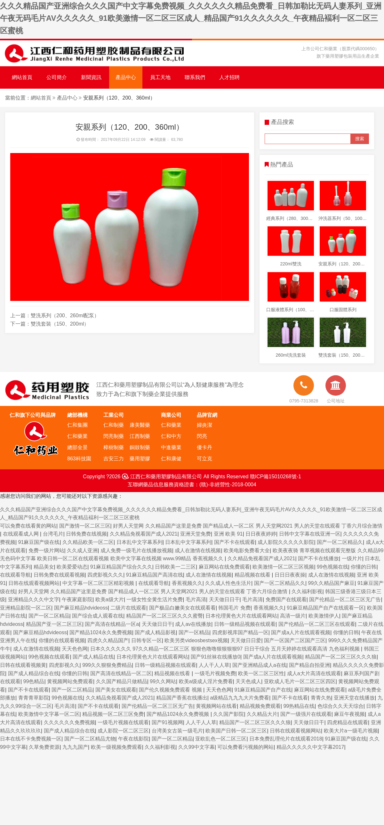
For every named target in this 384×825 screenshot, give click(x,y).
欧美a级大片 (109, 599)
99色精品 (33, 681)
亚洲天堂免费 (195, 534)
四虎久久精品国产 (107, 640)
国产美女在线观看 (115, 689)
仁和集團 (77, 425)
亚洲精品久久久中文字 (33, 599)
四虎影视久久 (64, 665)
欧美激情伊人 (323, 616)
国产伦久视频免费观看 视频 (171, 689)
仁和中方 (171, 436)
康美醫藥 (140, 425)
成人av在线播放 (193, 624)
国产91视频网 (167, 722)
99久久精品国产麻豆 (331, 583)
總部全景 (77, 447)
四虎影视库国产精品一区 (240, 632)
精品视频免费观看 (260, 706)
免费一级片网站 (46, 550)
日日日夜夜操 (290, 575)
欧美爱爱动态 (72, 567)
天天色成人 (248, 681)
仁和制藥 (113, 425)
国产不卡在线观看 (234, 542)
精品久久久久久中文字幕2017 (310, 747)
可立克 (204, 458)
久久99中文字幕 (196, 747)
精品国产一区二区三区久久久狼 (341, 656)
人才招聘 (229, 77)
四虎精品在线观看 (347, 722)
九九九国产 (75, 747)
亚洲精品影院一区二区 (25, 608)
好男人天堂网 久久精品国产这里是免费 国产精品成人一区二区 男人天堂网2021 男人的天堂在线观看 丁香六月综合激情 (247, 526)
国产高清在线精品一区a (112, 624)
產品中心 (126, 77)
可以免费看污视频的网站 (245, 747)
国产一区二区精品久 (340, 542)
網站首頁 (22, 77)
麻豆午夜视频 (349, 714)
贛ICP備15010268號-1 (275, 476)
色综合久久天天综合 (340, 706)
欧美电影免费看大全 (247, 550)
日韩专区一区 (146, 640)
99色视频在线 (332, 567)
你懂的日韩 (363, 567)
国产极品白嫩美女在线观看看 (182, 608)
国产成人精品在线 (93, 656)
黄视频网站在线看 (216, 706)
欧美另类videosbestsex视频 (196, 640)
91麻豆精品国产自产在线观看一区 (325, 608)
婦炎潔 (204, 425)
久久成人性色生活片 (228, 583)
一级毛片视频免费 (215, 673)
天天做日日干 (224, 599)
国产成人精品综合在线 (33, 673)
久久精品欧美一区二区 (88, 542)
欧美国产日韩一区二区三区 (236, 730)
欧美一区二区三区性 (261, 673)
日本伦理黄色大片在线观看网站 (241, 616)
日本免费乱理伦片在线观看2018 (285, 738)
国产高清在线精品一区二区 (121, 673)
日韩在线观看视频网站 (34, 583)
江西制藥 (140, 436)
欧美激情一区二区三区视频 (283, 567)
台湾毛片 (53, 534)
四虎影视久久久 (105, 575)
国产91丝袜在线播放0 (215, 656)
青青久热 (321, 697)
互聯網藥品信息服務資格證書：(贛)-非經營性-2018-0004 (192, 484)
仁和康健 (171, 458)
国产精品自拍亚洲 (309, 665)
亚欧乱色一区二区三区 (220, 738)
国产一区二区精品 (48, 616)
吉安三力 (113, 458)
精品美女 (44, 567)
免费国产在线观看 (286, 599)
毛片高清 (196, 599)
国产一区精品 (194, 632)
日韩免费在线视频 (86, 534)
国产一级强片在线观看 (306, 714)
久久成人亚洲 (82, 550)
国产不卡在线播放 (318, 558)
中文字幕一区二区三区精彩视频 (98, 583)
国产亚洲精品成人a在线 (259, 665)
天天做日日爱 (245, 640)
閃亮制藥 (113, 436)
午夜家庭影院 (77, 599)
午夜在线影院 (133, 738)
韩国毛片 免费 (234, 608)
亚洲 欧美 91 (228, 534)
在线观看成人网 (21, 534)
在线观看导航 (15, 575)
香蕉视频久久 (187, 583)
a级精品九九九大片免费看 (239, 697)
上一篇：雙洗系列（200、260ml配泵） (54, 315)
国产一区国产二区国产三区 (294, 640)
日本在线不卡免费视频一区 (30, 738)
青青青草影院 (33, 697)
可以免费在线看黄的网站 (28, 526)
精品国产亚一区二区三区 (54, 624)
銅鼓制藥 (140, 447)
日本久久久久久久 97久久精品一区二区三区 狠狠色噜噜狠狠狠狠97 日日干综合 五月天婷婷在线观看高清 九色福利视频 (225, 648)
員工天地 (160, 77)
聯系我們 (195, 77)
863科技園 (79, 458)
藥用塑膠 (140, 458)
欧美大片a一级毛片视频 (351, 730)
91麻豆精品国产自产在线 (263, 689)
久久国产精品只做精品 (121, 681)
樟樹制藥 (113, 447)
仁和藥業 (77, 436)
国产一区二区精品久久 (279, 583)
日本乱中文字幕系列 (139, 542)
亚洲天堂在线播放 (354, 697)
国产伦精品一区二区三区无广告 (345, 599)
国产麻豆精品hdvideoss (81, 608)
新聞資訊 (91, 77)
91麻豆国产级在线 (39, 542)
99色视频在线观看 (49, 656)
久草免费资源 (44, 747)
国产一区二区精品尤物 (90, 738)
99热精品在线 (299, 706)
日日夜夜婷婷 (260, 534)
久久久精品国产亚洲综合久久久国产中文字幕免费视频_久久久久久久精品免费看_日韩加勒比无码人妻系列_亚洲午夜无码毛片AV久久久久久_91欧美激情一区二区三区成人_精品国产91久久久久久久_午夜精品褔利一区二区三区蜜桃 (190, 18)
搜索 (359, 138)
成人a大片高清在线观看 (314, 673)
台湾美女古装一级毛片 (177, 730)
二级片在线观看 (128, 608)
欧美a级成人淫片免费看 (206, 681)
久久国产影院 (228, 714)
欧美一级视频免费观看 (116, 747)
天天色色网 (74, 648)
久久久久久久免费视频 (69, 722)
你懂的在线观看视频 (62, 640)
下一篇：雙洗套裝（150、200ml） (49, 324)
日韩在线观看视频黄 (23, 665)
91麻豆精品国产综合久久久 (121, 567)
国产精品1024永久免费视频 (100, 632)
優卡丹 (204, 447)
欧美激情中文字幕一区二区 (49, 714)
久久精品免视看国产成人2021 (144, 534)
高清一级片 (293, 616)
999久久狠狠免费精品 (107, 665)
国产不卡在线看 (290, 697)
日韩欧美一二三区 (175, 567)
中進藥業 (171, 447)
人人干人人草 (214, 665)
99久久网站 (163, 681)
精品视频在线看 (253, 575)
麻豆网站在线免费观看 (224, 567)
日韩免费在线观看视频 (59, 575)
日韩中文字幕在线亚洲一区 (309, 534)
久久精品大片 (262, 714)
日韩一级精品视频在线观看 (245, 624)
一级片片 (352, 558)
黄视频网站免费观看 (70, 681)
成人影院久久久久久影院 (286, 542)
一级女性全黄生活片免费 (154, 599)
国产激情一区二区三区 (84, 526)
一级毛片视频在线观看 (123, 722)
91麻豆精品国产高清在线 (154, 575)
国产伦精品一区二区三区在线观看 (316, 624)
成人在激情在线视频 (198, 550)
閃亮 (202, 436)
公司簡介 (56, 77)
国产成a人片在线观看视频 (300, 632)
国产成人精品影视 (155, 632)
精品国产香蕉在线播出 (181, 697)
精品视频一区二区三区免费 (113, 714)
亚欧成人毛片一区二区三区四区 (300, 681)
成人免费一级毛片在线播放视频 (136, 550)
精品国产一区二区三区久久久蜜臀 (164, 616)
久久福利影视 (307, 591)
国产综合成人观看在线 (97, 616)
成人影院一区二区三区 (123, 730)
